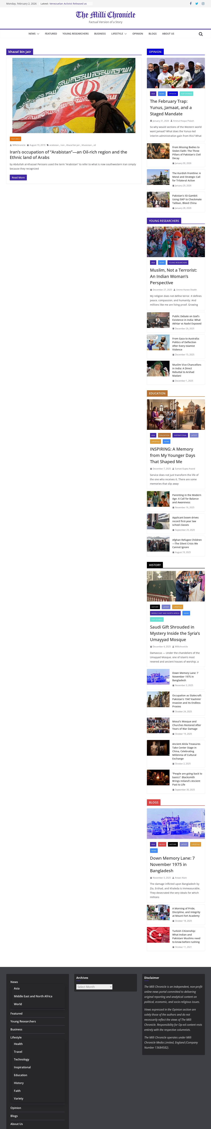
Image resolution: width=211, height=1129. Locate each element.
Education (164, 435)
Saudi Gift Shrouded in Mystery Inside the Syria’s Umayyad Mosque (175, 633)
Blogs (153, 33)
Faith (17, 1091)
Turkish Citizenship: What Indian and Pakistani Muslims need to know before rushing (186, 936)
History (155, 607)
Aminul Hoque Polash (183, 120)
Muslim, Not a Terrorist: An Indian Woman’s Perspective (173, 276)
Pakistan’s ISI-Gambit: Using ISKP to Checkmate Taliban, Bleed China (187, 199)
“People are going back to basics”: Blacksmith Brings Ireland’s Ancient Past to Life (187, 779)
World (18, 1004)
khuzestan (87, 145)
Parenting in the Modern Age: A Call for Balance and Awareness (186, 498)
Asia (153, 93)
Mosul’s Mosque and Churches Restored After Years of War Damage (186, 725)
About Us (168, 33)
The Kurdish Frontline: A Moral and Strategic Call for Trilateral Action (186, 176)
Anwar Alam (181, 877)
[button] (37, 33)
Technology (21, 1059)
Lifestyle (117, 33)
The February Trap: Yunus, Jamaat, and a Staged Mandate (171, 107)
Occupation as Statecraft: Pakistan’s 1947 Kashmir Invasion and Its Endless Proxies (187, 701)
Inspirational (180, 435)
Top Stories (186, 93)
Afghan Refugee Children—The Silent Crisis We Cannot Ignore (187, 543)
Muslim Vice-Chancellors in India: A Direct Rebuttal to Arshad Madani (186, 370)
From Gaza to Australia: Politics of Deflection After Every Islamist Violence (186, 344)
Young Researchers (76, 33)
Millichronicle (19, 145)
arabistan (54, 145)
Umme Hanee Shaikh (186, 289)
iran (62, 145)
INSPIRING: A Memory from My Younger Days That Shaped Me (172, 455)
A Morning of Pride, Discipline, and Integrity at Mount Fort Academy (186, 912)
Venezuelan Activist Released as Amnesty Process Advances (68, 5)
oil (95, 145)
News (32, 33)
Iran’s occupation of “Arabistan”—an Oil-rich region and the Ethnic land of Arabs (68, 154)
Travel (18, 1052)
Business (100, 33)
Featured (51, 33)
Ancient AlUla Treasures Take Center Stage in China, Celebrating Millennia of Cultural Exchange (186, 751)
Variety (18, 1098)
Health (18, 1044)
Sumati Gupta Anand (185, 468)
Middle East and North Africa (165, 613)
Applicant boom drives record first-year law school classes (185, 521)
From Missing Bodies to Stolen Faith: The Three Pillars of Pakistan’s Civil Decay (186, 152)
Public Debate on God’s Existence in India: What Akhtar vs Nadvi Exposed (186, 320)
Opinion (137, 33)
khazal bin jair (73, 145)
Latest (194, 435)
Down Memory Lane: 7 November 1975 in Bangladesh (185, 676)
